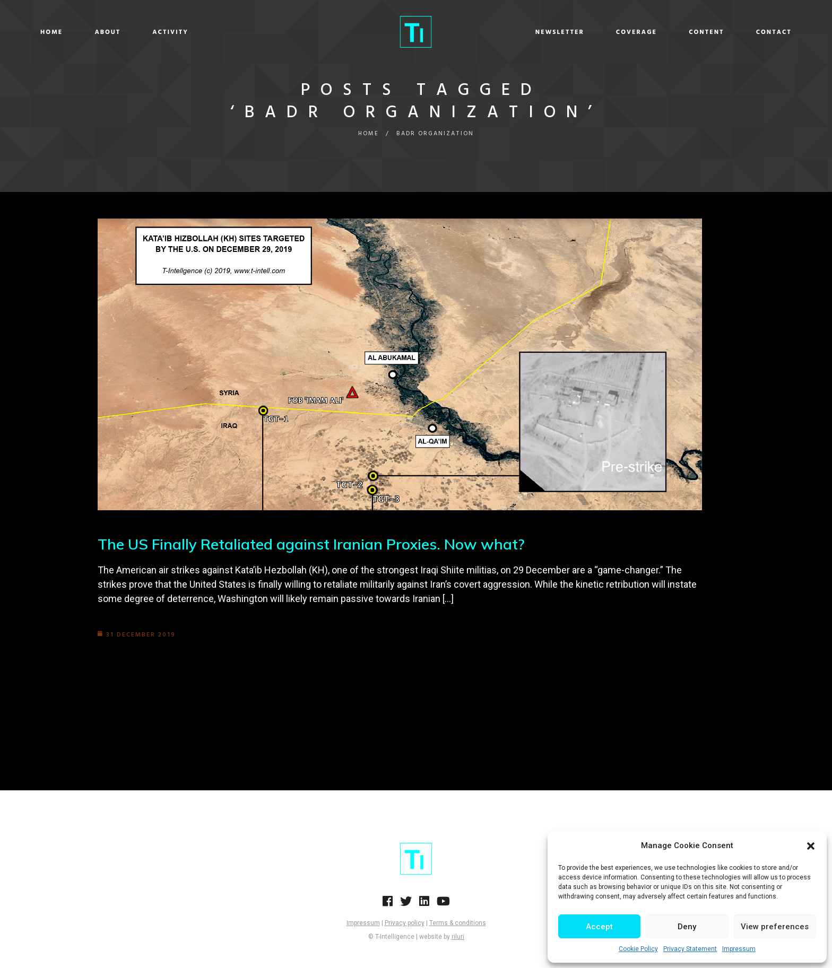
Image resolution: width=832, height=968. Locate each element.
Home (125, 32)
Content (633, 32)
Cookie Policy (638, 949)
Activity (244, 32)
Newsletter (486, 32)
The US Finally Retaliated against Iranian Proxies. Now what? (311, 544)
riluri (458, 936)
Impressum (739, 949)
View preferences (775, 926)
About (181, 32)
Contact (700, 32)
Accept (599, 926)
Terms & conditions (457, 923)
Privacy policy (404, 923)
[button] (810, 846)
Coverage (563, 32)
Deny (687, 926)
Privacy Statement (690, 949)
